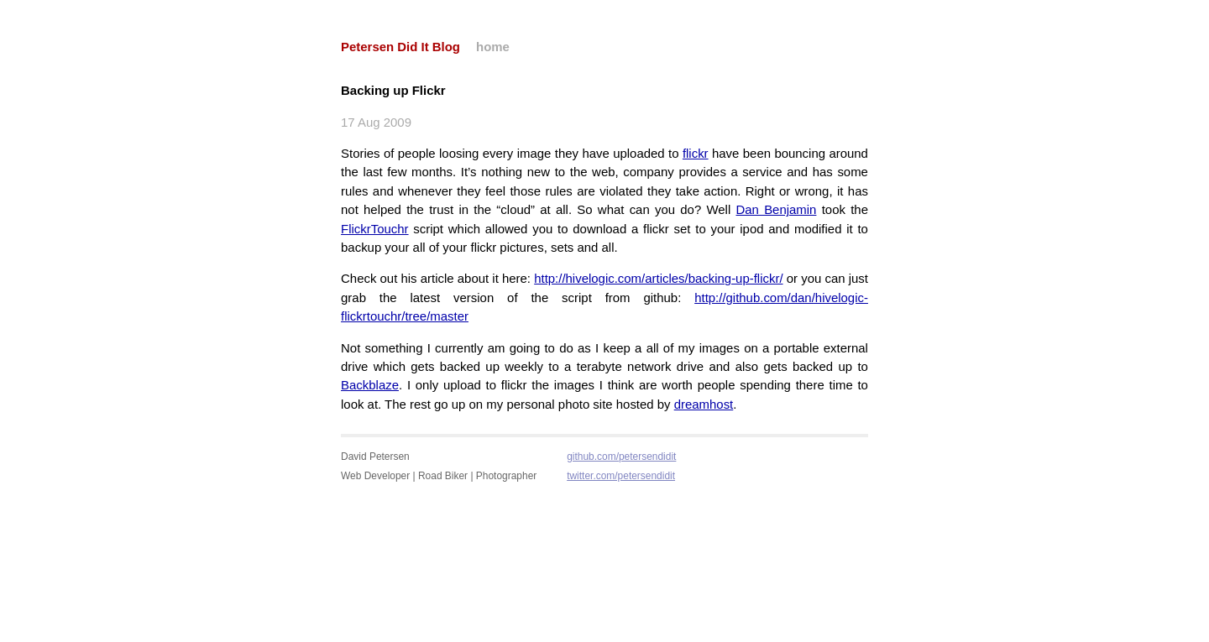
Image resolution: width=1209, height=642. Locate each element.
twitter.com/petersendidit (621, 476)
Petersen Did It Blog (400, 46)
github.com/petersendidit (621, 456)
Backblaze (370, 385)
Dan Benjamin (776, 209)
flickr (696, 153)
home (493, 46)
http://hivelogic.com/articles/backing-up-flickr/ (658, 278)
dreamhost (704, 404)
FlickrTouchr (375, 229)
